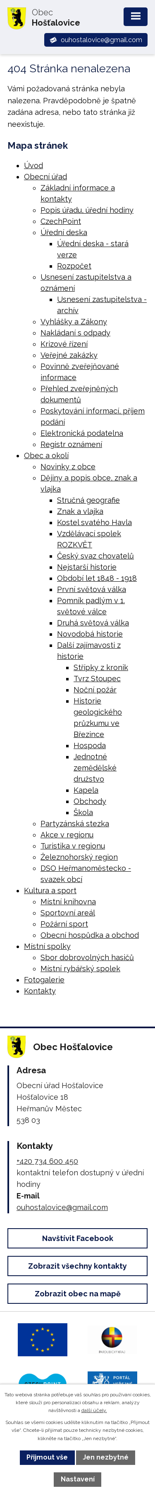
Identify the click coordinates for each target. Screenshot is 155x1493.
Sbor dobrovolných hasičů (87, 957)
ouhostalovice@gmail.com (62, 1207)
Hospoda (90, 745)
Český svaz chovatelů (95, 556)
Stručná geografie (88, 500)
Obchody (90, 801)
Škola (83, 812)
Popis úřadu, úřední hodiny (87, 210)
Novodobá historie (90, 634)
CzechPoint (61, 221)
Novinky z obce (68, 466)
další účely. (94, 1410)
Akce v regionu (67, 834)
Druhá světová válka (93, 622)
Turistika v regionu (73, 846)
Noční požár (95, 689)
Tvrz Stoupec (97, 678)
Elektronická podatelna (82, 433)
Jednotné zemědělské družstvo (95, 767)
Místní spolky (47, 946)
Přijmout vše (47, 1457)
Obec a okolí (46, 455)
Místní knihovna (68, 901)
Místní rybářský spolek (80, 968)
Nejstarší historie (87, 567)
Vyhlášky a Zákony (74, 321)
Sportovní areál (68, 912)
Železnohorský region (79, 857)
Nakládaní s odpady (75, 332)
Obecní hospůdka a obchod (90, 935)
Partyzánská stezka (75, 823)
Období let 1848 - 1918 (97, 578)
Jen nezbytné (106, 1457)
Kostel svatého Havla (94, 522)
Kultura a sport (50, 890)
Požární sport (64, 924)
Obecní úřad (45, 176)
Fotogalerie (44, 979)
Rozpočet (74, 266)
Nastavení (78, 1479)
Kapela (86, 790)
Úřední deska (64, 232)
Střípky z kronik (101, 667)
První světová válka (91, 589)
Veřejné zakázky (69, 355)
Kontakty (40, 991)
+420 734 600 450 (47, 1161)
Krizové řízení (64, 344)
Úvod (33, 165)
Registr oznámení (71, 444)
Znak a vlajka (80, 511)
